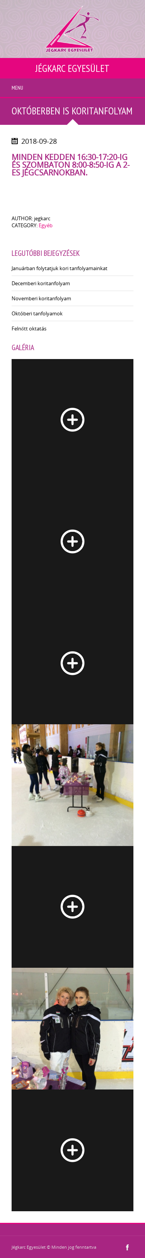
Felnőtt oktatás (29, 328)
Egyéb (46, 225)
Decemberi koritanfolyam (41, 283)
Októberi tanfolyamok (37, 313)
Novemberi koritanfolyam (41, 298)
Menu (17, 87)
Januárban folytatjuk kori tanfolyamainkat (59, 268)
